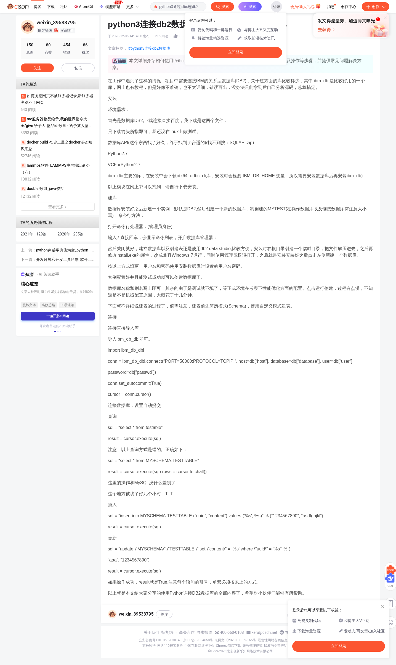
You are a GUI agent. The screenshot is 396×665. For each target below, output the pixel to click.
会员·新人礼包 (305, 6)
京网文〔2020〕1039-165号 (235, 640)
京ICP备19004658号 (198, 640)
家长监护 (149, 646)
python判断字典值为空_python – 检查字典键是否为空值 (64, 250)
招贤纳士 (169, 632)
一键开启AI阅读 (57, 316)
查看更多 (57, 207)
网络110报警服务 (170, 646)
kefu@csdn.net (264, 632)
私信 (78, 68)
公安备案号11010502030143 (160, 640)
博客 (37, 6)
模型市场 (111, 5)
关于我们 (151, 632)
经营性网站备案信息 (273, 640)
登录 (276, 6)
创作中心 (348, 6)
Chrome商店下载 (228, 646)
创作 (375, 6)
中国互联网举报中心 (199, 646)
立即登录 (235, 52)
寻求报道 (204, 632)
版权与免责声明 (275, 646)
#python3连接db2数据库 (149, 48)
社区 (64, 6)
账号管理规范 (252, 646)
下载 (51, 6)
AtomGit (83, 6)
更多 (132, 6)
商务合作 (187, 632)
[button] (54, 331)
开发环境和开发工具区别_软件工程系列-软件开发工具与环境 (64, 260)
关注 (164, 614)
